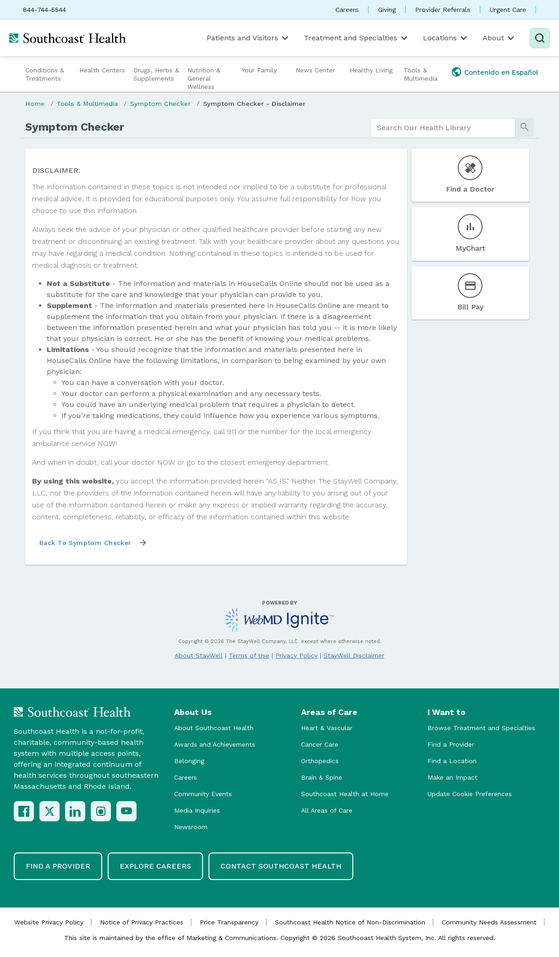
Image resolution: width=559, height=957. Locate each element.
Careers (347, 9)
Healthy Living (371, 70)
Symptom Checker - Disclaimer (254, 103)
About (499, 38)
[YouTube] (126, 811)
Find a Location (452, 760)
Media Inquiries (197, 810)
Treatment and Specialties (356, 38)
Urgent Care (508, 9)
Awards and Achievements (214, 744)
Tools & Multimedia (421, 74)
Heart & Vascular (326, 728)
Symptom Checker (160, 103)
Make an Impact (452, 777)
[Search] (540, 38)
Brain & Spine (321, 777)
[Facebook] (24, 811)
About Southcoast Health (213, 728)
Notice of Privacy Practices (141, 922)
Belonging (189, 760)
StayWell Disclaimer (353, 655)
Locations (446, 38)
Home (34, 103)
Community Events (203, 794)
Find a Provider (450, 744)
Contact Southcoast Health (280, 866)
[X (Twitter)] (49, 811)
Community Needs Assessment (489, 922)
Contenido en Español (501, 72)
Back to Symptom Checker (85, 542)
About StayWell (199, 655)
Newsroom (191, 826)
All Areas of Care (326, 810)
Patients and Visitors (248, 38)
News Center (315, 70)
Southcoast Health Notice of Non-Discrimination (350, 922)
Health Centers (102, 70)
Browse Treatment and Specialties (481, 728)
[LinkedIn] (75, 811)
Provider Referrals (443, 9)
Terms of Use (249, 655)
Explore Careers (155, 866)
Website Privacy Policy (48, 922)
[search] (443, 128)
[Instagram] (101, 811)
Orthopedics (320, 760)
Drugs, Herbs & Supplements (156, 74)
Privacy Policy (296, 655)
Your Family (259, 70)
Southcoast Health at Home (345, 794)
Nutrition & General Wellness (203, 78)
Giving (387, 9)
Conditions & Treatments (44, 74)
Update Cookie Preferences (469, 794)
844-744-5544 (44, 9)
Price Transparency (229, 922)
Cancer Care (319, 744)
